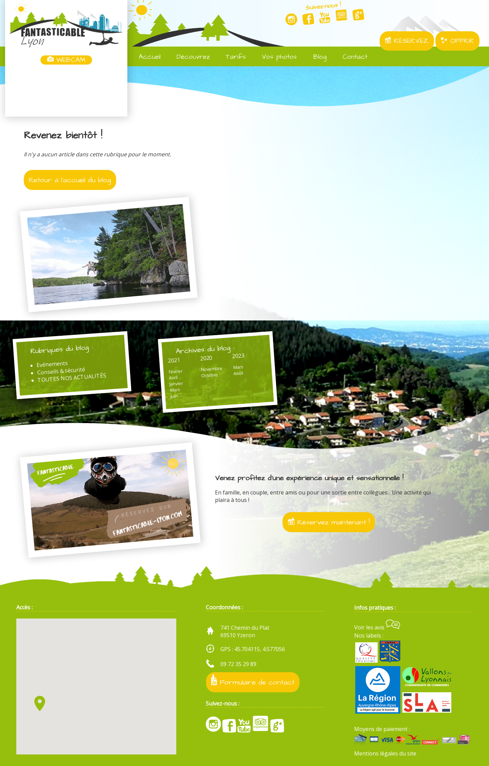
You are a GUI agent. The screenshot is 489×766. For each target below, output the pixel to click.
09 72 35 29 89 (238, 664)
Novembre (211, 368)
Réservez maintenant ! (329, 522)
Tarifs (231, 57)
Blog (315, 57)
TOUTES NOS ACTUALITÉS (71, 377)
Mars (174, 389)
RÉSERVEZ (407, 41)
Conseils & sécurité (61, 370)
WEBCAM (66, 60)
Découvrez (188, 57)
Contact (350, 57)
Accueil (145, 57)
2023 (238, 355)
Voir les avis (377, 627)
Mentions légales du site (385, 753)
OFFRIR (457, 41)
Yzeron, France (66, 91)
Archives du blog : (204, 349)
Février (175, 371)
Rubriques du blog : (61, 349)
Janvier (176, 383)
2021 (173, 360)
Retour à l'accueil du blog (70, 180)
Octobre (209, 375)
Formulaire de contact (252, 681)
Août (238, 373)
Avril (173, 377)
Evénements (52, 364)
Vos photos (275, 57)
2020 (206, 358)
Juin (174, 396)
